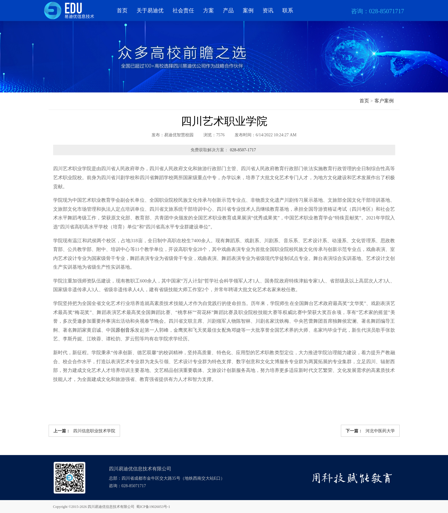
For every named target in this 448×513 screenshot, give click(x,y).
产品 (228, 11)
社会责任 (183, 11)
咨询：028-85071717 (127, 486)
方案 (208, 11)
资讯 (268, 11)
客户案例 (384, 100)
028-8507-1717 (243, 150)
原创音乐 (125, 330)
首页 (122, 11)
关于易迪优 (150, 11)
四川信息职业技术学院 (84, 431)
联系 (287, 11)
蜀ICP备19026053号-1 (153, 507)
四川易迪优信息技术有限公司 (111, 507)
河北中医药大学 (370, 431)
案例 (248, 11)
